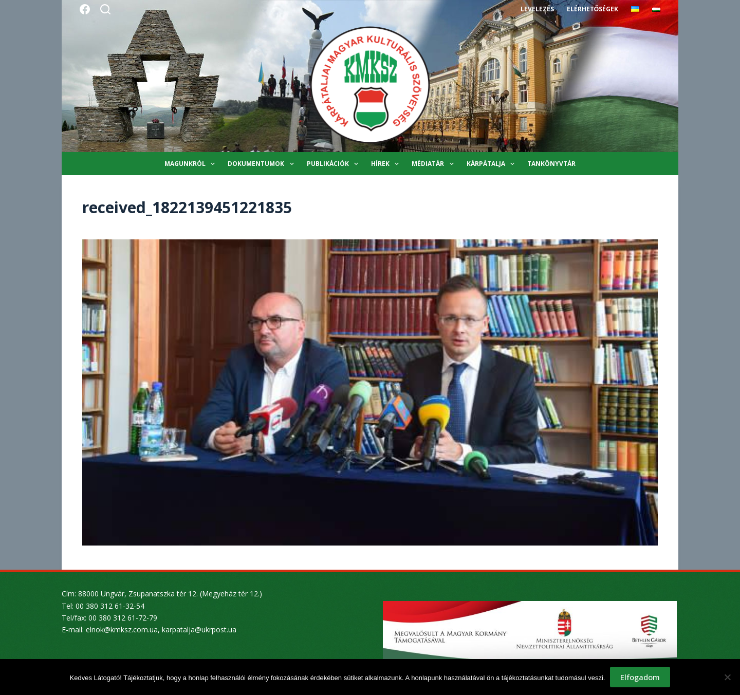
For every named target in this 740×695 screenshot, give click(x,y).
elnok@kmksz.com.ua (122, 629)
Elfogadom (640, 677)
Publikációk (334, 164)
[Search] (105, 9)
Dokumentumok (263, 164)
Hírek (387, 164)
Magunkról (191, 164)
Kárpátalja (493, 164)
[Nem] (727, 677)
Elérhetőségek (592, 9)
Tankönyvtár (551, 163)
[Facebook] (85, 9)
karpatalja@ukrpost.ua (199, 629)
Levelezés (537, 9)
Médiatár (434, 164)
